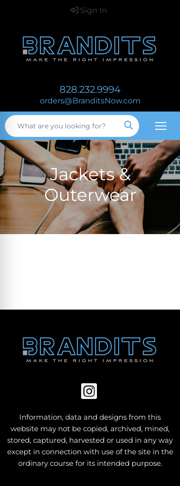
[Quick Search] (62, 126)
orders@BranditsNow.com (90, 100)
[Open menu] (160, 126)
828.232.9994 (90, 89)
